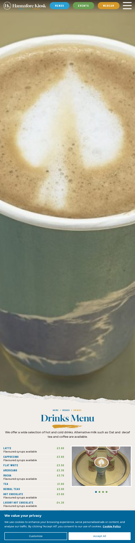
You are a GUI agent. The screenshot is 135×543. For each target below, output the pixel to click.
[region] (67, 526)
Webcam (108, 5)
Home (56, 410)
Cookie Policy (112, 526)
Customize (36, 536)
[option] (67, 203)
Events (83, 5)
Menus (66, 410)
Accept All (99, 536)
